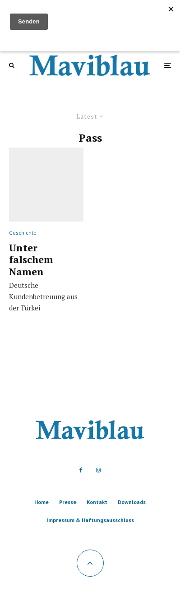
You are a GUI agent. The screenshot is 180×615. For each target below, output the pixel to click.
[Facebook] (81, 470)
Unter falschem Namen (31, 259)
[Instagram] (98, 470)
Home (41, 502)
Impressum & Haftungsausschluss (90, 520)
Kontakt (97, 502)
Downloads (132, 502)
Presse (67, 502)
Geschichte (23, 232)
